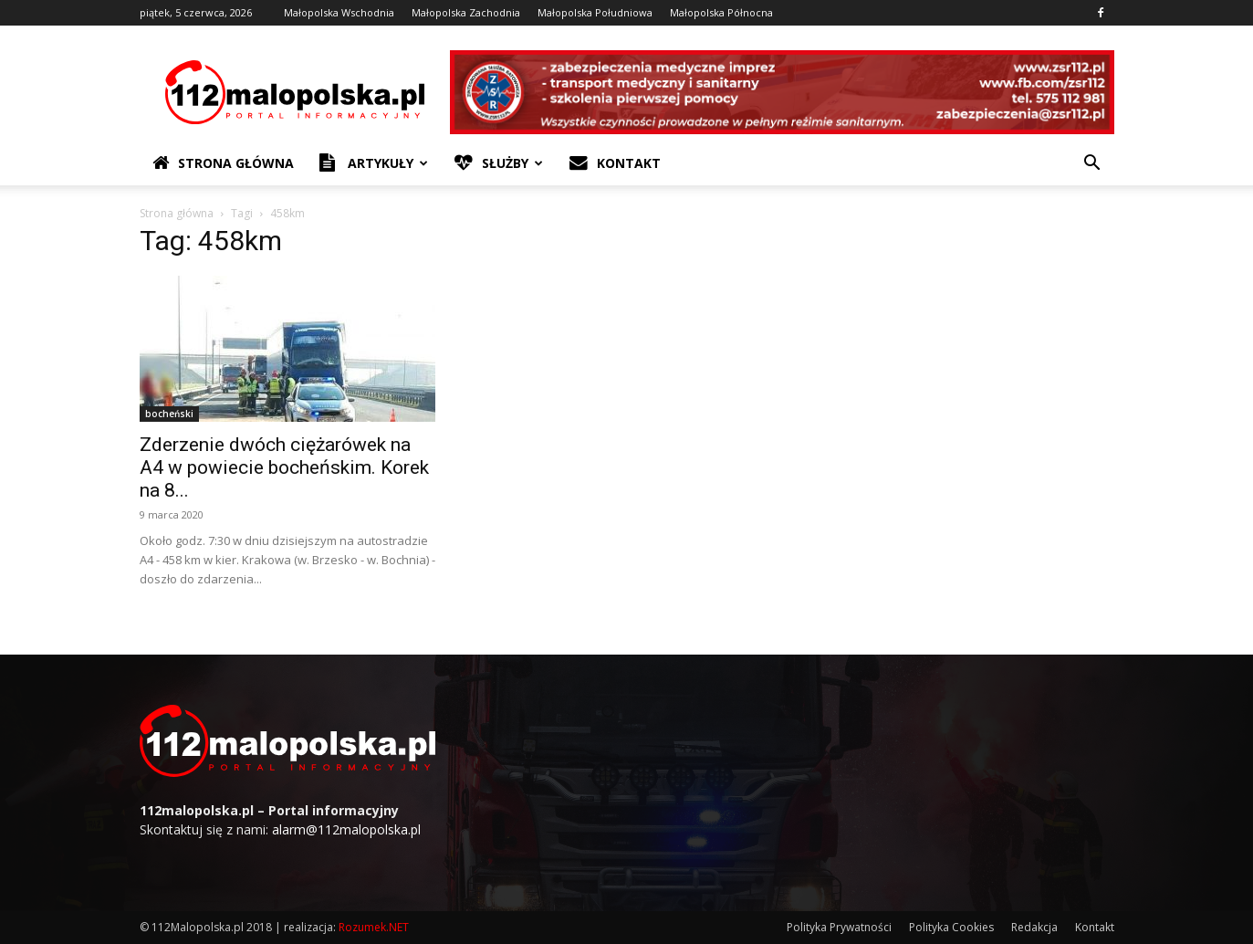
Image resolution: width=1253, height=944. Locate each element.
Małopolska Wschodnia (339, 12)
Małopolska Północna (721, 12)
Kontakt (615, 163)
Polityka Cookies (951, 927)
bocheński (169, 413)
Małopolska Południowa (595, 12)
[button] (1092, 164)
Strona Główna (223, 163)
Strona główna (177, 213)
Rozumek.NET (374, 927)
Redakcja (1034, 927)
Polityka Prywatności (839, 927)
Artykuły (373, 163)
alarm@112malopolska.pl (346, 829)
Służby (498, 163)
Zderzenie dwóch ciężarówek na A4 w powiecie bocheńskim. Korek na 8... (284, 467)
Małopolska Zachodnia (466, 12)
